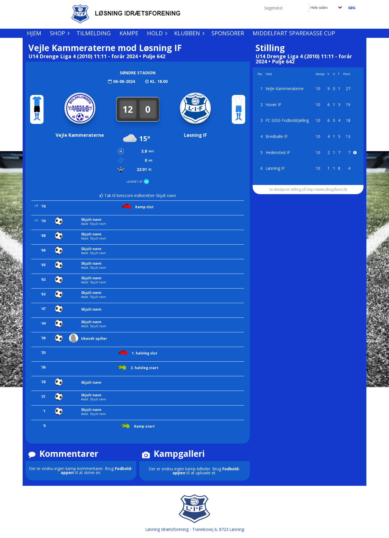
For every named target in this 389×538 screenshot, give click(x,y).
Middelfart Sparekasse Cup (294, 33)
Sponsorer (227, 33)
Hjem (34, 33)
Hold (156, 33)
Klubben (188, 33)
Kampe (128, 33)
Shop (59, 33)
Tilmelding (93, 33)
